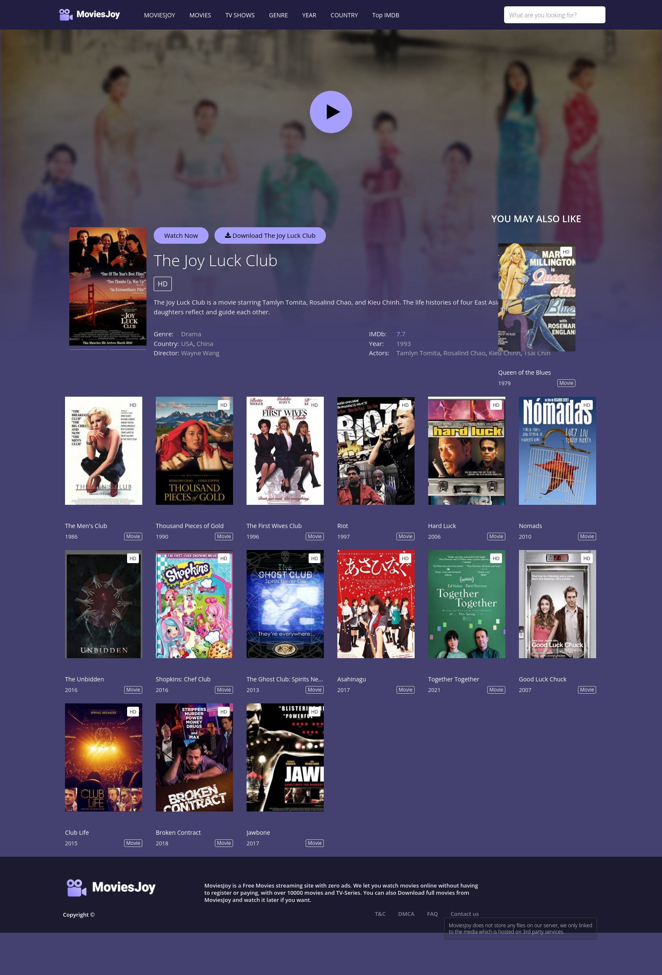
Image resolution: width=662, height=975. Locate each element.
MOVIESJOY (159, 15)
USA (187, 343)
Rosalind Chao (464, 353)
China (204, 343)
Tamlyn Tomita (418, 353)
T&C (380, 914)
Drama (191, 334)
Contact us (464, 914)
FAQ (432, 914)
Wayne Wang (200, 353)
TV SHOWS (240, 15)
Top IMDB (385, 15)
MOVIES (200, 15)
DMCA (406, 914)
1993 (403, 343)
